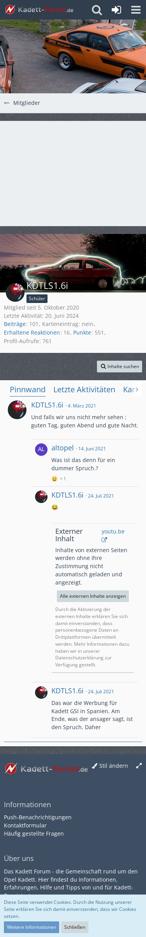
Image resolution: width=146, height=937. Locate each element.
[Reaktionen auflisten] (59, 478)
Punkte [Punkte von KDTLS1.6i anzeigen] (82, 332)
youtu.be (113, 531)
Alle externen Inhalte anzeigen (93, 596)
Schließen (74, 927)
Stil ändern (113, 765)
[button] (136, 10)
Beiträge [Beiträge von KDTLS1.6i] (15, 324)
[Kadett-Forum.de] (39, 10)
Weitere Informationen (31, 927)
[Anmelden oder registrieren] (116, 10)
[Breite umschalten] (139, 766)
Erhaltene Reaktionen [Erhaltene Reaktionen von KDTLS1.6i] (32, 332)
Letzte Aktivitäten (84, 389)
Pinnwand (28, 389)
